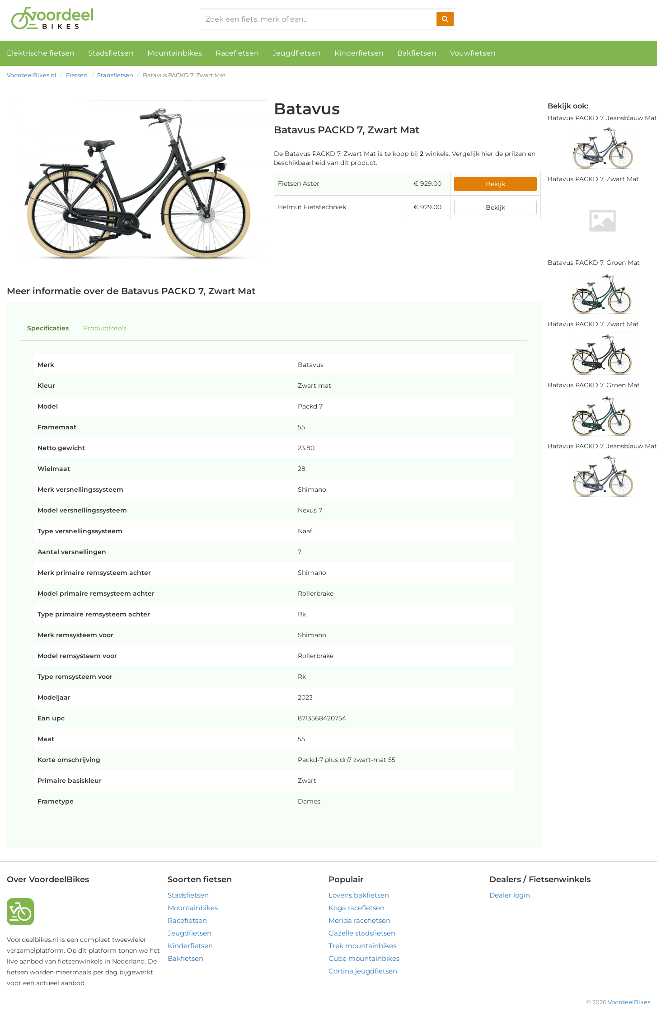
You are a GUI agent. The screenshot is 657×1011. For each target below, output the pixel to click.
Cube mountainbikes (363, 958)
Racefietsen (237, 53)
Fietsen (77, 75)
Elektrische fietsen (41, 53)
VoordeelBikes (629, 1002)
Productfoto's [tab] (105, 328)
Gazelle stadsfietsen (361, 933)
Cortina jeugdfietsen (362, 971)
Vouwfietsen (473, 53)
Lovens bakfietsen (358, 895)
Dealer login (509, 895)
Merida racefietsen (359, 920)
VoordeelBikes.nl (31, 75)
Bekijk (495, 184)
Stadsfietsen (111, 53)
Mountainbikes (174, 53)
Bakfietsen (416, 53)
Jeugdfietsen (296, 53)
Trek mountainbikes (362, 945)
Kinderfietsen (359, 53)
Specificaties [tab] (48, 328)
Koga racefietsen (356, 907)
